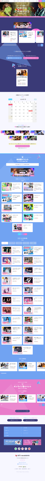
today (35, 99)
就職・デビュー (31, 437)
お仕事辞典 (13, 442)
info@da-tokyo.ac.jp (23, 471)
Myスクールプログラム (31, 427)
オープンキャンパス (40, 1)
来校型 (15, 57)
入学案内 (13, 440)
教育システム (13, 437)
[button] (42, 45)
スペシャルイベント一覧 (23, 241)
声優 (9, 139)
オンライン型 (32, 57)
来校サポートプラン (16, 427)
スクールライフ (31, 440)
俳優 (24, 139)
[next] (11, 99)
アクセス (22, 467)
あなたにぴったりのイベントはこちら (22, 146)
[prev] (9, 99)
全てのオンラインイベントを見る (22, 418)
